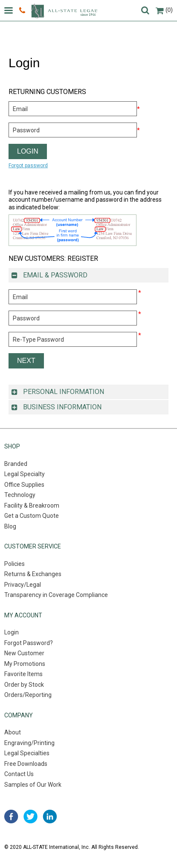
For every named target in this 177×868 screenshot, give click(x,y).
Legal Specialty (24, 474)
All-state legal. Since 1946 (64, 10)
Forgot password (28, 165)
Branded (15, 463)
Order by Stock (24, 684)
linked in (50, 816)
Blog (10, 526)
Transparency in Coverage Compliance (56, 594)
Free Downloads (25, 763)
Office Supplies (24, 484)
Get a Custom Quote (31, 515)
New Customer (24, 653)
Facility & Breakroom (31, 505)
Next (26, 360)
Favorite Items (23, 674)
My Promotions (24, 663)
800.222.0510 (22, 10)
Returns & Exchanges (32, 574)
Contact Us (19, 774)
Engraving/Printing (29, 743)
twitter (30, 816)
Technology (19, 494)
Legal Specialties (26, 753)
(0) (164, 9)
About (12, 732)
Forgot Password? (28, 643)
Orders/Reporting (28, 694)
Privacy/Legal (22, 584)
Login (11, 632)
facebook (11, 816)
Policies (14, 563)
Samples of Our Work (32, 784)
